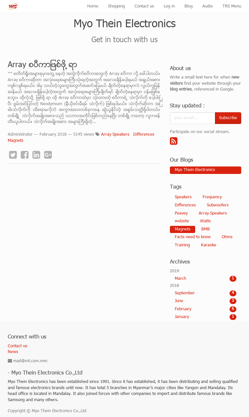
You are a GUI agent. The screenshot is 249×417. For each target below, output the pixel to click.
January (205, 317)
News (13, 352)
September (205, 293)
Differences (143, 135)
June (205, 301)
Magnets (15, 141)
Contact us (17, 346)
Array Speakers (115, 135)
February (205, 309)
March (205, 279)
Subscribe (228, 118)
